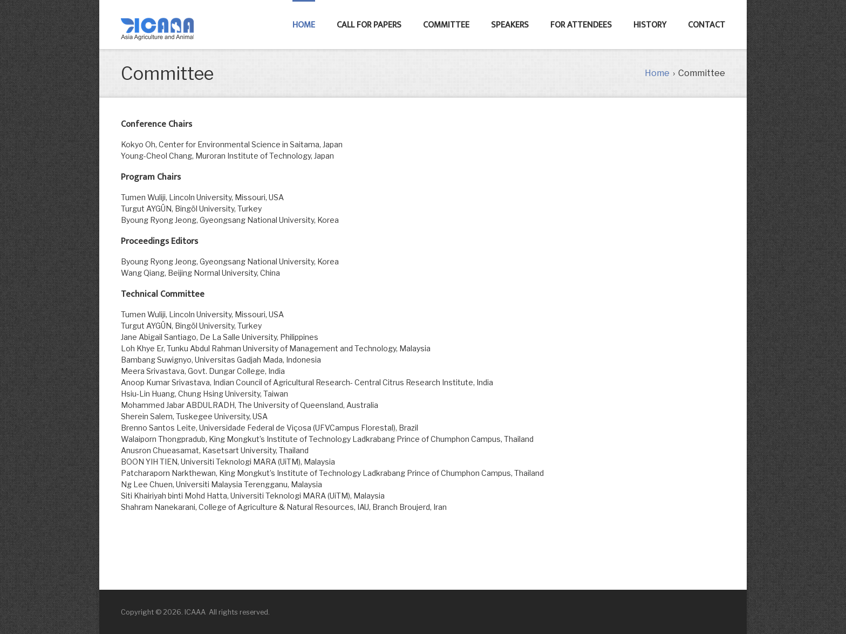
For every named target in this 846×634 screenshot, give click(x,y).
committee (446, 25)
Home (303, 25)
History (649, 25)
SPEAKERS (510, 25)
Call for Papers (369, 25)
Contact (706, 25)
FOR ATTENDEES (581, 25)
